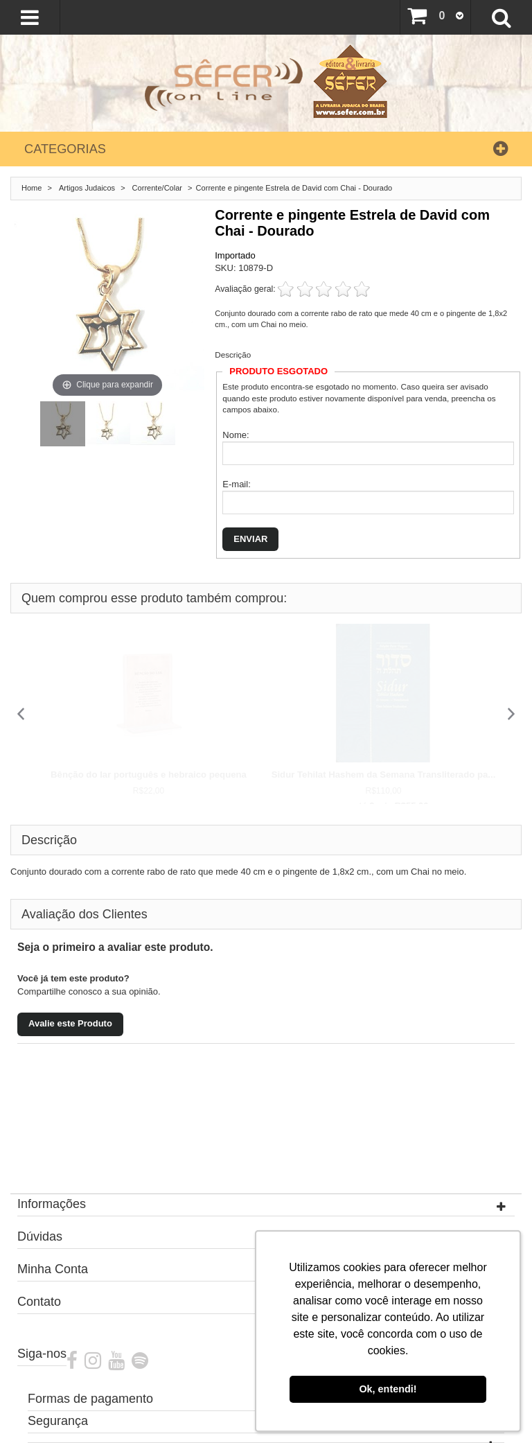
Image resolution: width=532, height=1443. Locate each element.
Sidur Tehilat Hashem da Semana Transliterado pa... (384, 774)
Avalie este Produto (70, 1023)
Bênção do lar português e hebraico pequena (149, 774)
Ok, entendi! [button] (387, 1388)
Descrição (233, 354)
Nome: (235, 435)
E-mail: (236, 484)
